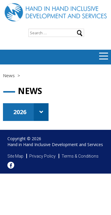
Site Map (15, 156)
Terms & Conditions (80, 156)
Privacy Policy (42, 156)
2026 (31, 112)
